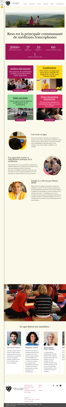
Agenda (52, 3)
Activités (39, 3)
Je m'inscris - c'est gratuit (20, 90)
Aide (40, 404)
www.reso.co (14, 404)
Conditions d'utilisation (32, 404)
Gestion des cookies (11, 405)
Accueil (25, 3)
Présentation (32, 3)
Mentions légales (22, 404)
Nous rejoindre (59, 3)
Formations (46, 3)
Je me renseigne (20, 120)
